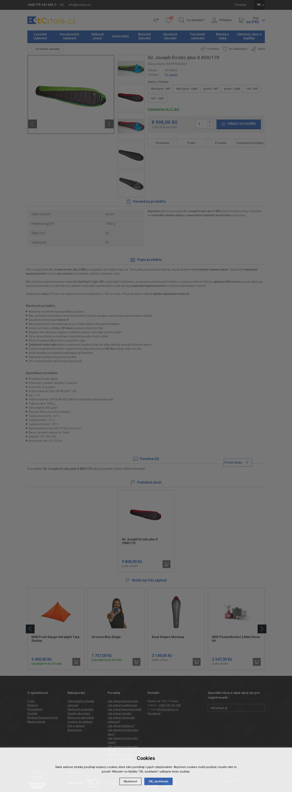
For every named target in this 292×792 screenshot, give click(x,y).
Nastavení (130, 781)
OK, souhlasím (158, 781)
